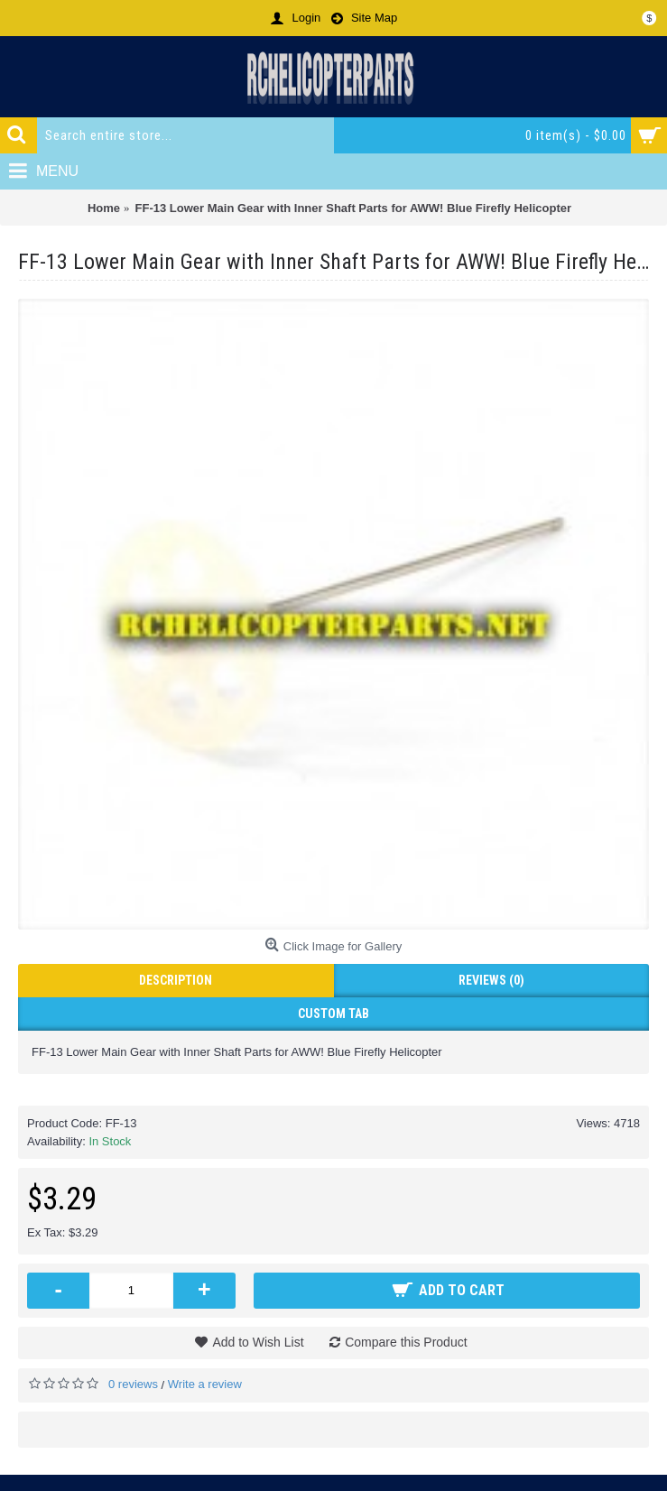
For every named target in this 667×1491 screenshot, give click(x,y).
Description (175, 980)
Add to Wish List (257, 1342)
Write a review (205, 1384)
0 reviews (133, 1384)
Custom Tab (333, 1013)
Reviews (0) (491, 980)
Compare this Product (406, 1342)
